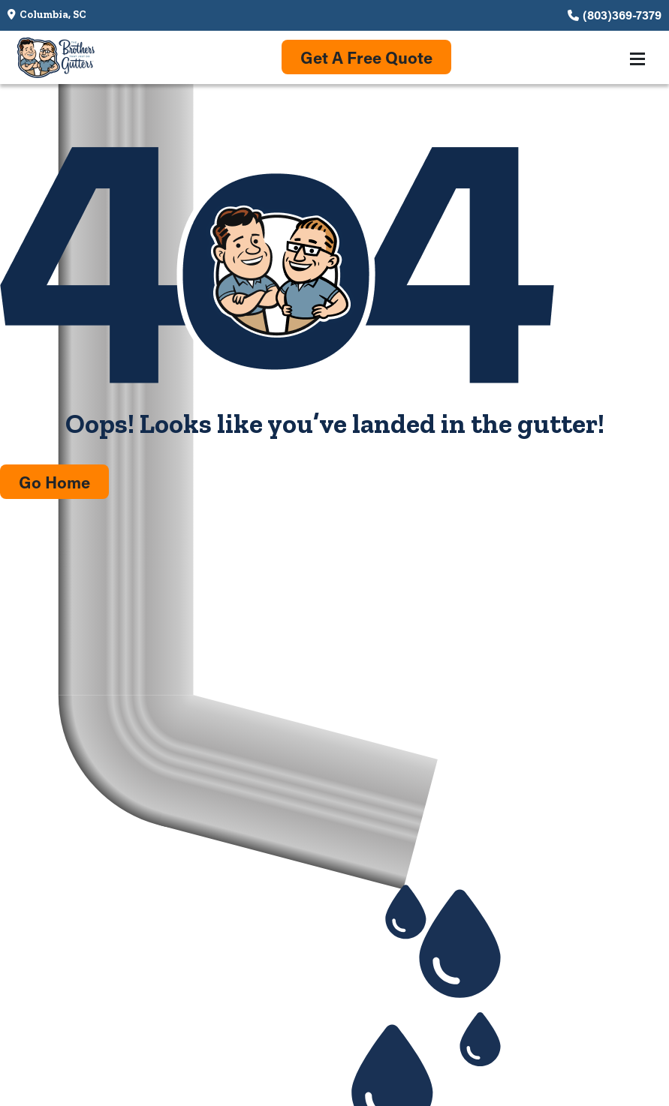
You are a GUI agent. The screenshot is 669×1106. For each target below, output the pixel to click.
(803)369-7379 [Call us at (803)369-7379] (622, 15)
